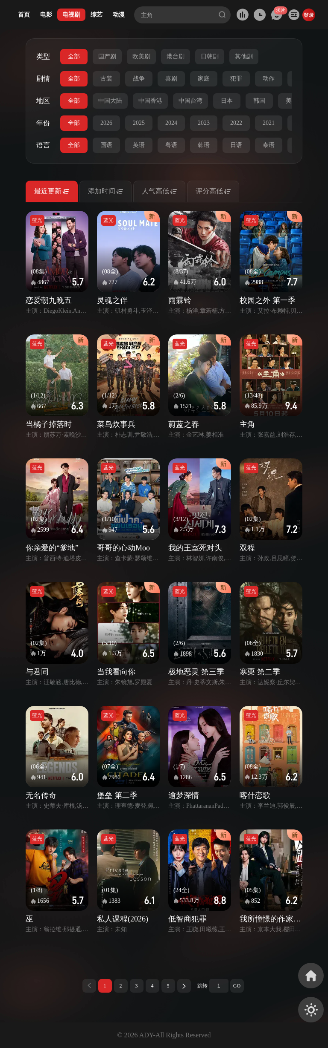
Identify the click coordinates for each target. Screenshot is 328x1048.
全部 (74, 56)
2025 (139, 123)
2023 (204, 123)
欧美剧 (141, 56)
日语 (236, 145)
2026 (106, 123)
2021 (269, 123)
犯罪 (236, 78)
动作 (269, 78)
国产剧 (107, 56)
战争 (139, 78)
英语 (139, 145)
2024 (171, 123)
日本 (227, 101)
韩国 (259, 101)
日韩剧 (210, 56)
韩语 (204, 145)
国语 (106, 145)
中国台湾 (190, 101)
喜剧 (171, 78)
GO (236, 986)
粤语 (171, 145)
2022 (236, 123)
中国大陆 (110, 101)
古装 (106, 78)
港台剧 (175, 56)
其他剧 (244, 56)
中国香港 (150, 101)
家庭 (204, 78)
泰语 (269, 145)
